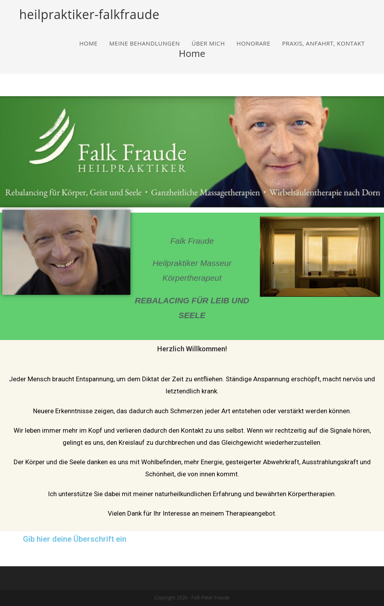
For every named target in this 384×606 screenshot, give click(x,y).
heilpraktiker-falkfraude (89, 14)
